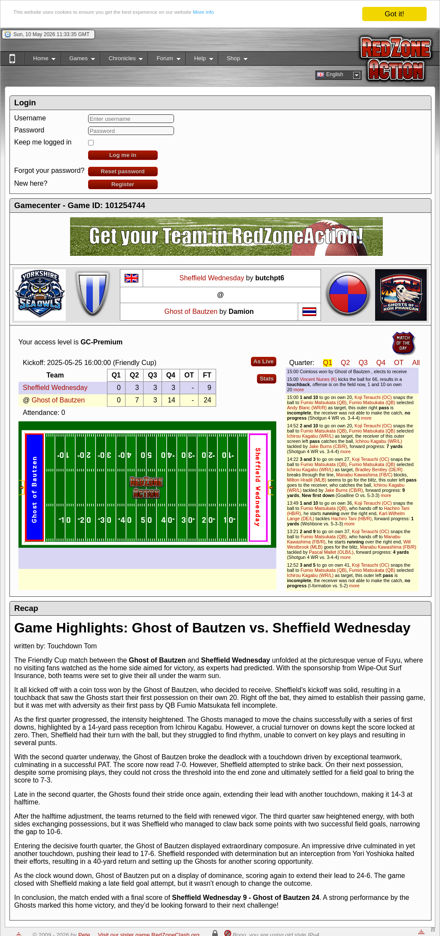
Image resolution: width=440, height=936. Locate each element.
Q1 (327, 362)
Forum (163, 60)
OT (398, 362)
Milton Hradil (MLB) (306, 479)
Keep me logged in (42, 142)
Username (30, 118)
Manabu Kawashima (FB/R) (388, 546)
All (416, 362)
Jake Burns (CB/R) (328, 446)
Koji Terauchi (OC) (373, 397)
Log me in (122, 155)
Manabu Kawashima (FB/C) (364, 474)
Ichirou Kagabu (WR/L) (310, 436)
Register (122, 184)
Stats (267, 378)
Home (39, 60)
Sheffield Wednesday (212, 278)
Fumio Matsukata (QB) (323, 402)
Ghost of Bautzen (191, 311)
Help (199, 60)
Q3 (362, 362)
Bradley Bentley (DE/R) (379, 469)
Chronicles (121, 60)
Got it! (394, 14)
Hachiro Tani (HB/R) (351, 518)
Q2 (345, 362)
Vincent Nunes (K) (318, 379)
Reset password (123, 171)
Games (77, 60)
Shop (233, 60)
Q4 (380, 362)
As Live (264, 361)
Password (29, 130)
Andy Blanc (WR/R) (307, 407)
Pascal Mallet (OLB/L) (331, 552)
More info (289, 14)
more (298, 389)
